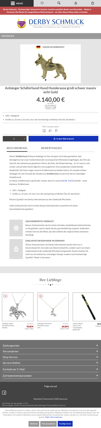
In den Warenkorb (63, 138)
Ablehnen (34, 424)
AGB (56, 399)
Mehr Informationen (53, 417)
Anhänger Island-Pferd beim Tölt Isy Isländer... (8, 325)
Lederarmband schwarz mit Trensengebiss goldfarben (78, 326)
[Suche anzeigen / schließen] (58, 3)
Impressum (63, 399)
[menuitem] (17, 3)
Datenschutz (48, 399)
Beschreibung (17, 148)
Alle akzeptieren (48, 424)
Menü (17, 3)
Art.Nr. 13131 (68, 180)
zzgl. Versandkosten (50, 105)
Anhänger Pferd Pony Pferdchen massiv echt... (44, 325)
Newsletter (38, 399)
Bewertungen (51, 148)
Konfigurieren (65, 424)
